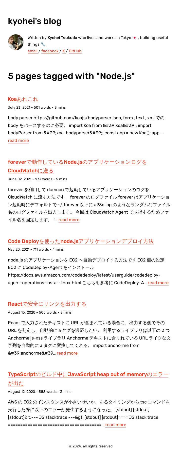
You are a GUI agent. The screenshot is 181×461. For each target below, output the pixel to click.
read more (18, 140)
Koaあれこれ (23, 99)
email (33, 51)
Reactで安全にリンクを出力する (47, 304)
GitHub (75, 51)
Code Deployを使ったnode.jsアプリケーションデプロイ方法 (81, 241)
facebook (50, 51)
